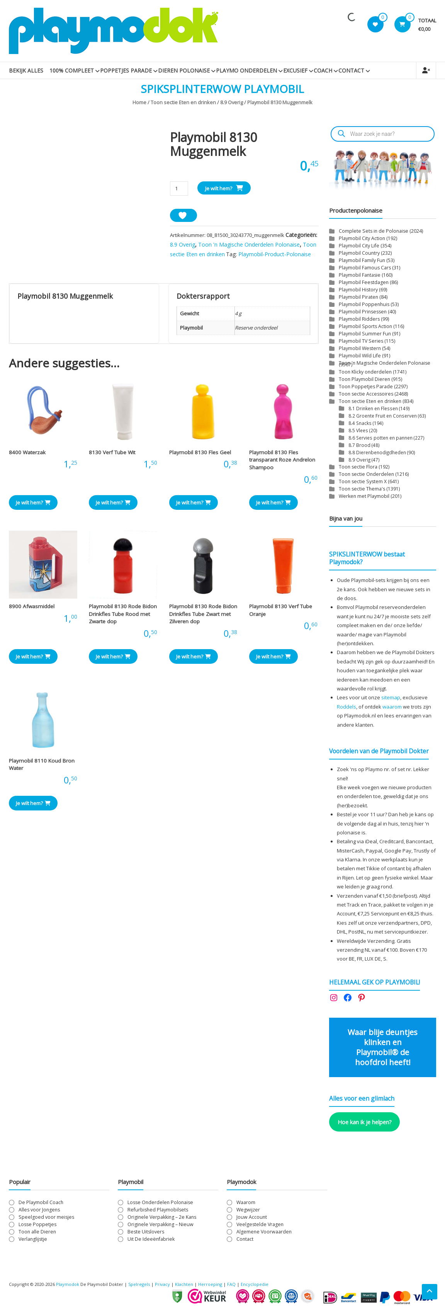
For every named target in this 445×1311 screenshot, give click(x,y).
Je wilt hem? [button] (33, 502)
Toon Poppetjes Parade (366, 386)
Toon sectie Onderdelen (366, 474)
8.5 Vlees (358, 430)
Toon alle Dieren (37, 1231)
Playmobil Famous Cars (365, 267)
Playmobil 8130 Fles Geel (200, 452)
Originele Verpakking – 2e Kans (161, 1217)
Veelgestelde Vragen (260, 1224)
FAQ (231, 1284)
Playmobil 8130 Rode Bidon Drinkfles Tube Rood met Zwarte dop (123, 614)
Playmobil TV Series (361, 341)
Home (139, 102)
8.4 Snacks (360, 423)
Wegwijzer (248, 1209)
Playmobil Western (360, 348)
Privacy (163, 1284)
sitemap (390, 697)
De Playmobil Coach (41, 1202)
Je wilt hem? (218, 188)
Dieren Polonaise (184, 70)
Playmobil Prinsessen (363, 311)
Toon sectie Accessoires (366, 394)
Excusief (295, 70)
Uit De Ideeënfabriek (151, 1239)
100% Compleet (71, 70)
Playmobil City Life (359, 245)
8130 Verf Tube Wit (112, 452)
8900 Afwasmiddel (31, 606)
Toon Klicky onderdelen (365, 372)
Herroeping (210, 1284)
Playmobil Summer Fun (365, 333)
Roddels (346, 706)
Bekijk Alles (26, 70)
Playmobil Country (359, 253)
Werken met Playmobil (364, 496)
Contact (351, 70)
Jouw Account (251, 1217)
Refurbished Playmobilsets (157, 1209)
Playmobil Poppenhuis (364, 304)
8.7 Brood (359, 445)
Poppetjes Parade (126, 70)
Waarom (245, 1202)
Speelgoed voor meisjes (46, 1217)
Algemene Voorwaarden (264, 1231)
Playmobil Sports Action (365, 326)
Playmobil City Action (362, 238)
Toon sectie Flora (358, 467)
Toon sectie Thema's (362, 488)
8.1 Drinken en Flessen (373, 408)
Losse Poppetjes (37, 1224)
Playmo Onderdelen (246, 70)
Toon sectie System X (363, 481)
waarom (392, 706)
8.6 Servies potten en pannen (380, 438)
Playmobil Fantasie (359, 275)
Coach (323, 70)
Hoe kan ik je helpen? (365, 1122)
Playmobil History (358, 289)
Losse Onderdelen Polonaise (160, 1202)
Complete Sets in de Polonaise (373, 231)
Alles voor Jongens (39, 1209)
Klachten (184, 1284)
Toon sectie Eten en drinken (183, 102)
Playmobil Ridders (359, 319)
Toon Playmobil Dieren (364, 379)
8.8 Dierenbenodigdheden (377, 452)
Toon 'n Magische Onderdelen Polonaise (249, 244)
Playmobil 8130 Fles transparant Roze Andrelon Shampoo (282, 460)
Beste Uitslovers (145, 1231)
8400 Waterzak (27, 452)
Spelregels (139, 1284)
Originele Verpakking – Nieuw (160, 1224)
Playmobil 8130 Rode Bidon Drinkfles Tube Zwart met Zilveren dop (203, 614)
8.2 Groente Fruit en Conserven (382, 416)
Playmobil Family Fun (362, 260)
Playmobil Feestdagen (364, 282)
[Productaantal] (179, 188)
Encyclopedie (254, 1284)
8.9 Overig (231, 102)
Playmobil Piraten (358, 297)
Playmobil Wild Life (360, 355)
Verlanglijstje (33, 1239)
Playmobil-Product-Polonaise (274, 254)
